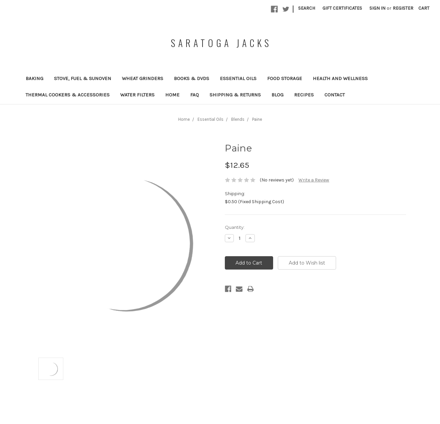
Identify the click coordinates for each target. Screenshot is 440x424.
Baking (34, 78)
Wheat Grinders (142, 78)
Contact (334, 95)
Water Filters (137, 95)
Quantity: (234, 227)
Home (172, 95)
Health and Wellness (340, 78)
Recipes (304, 95)
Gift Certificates (342, 8)
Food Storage (284, 78)
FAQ (194, 95)
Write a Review (313, 180)
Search (306, 8)
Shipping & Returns (235, 95)
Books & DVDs (191, 78)
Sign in (377, 8)
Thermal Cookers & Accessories (68, 95)
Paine (257, 119)
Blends (237, 119)
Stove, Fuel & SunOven (82, 78)
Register (403, 8)
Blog (277, 95)
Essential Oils (238, 78)
